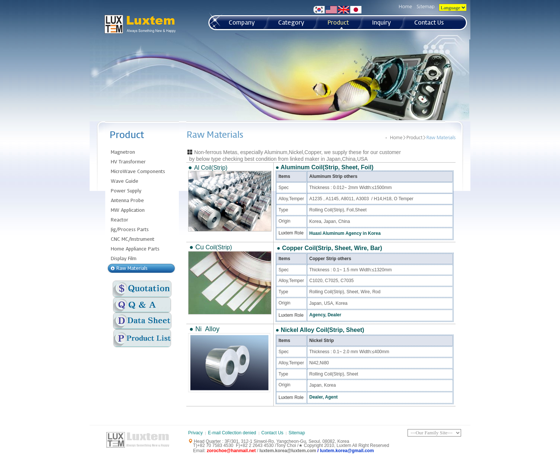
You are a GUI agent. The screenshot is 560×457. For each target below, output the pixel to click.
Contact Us (272, 432)
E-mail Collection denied (232, 432)
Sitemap (425, 6)
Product (414, 137)
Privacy (195, 432)
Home (405, 6)
